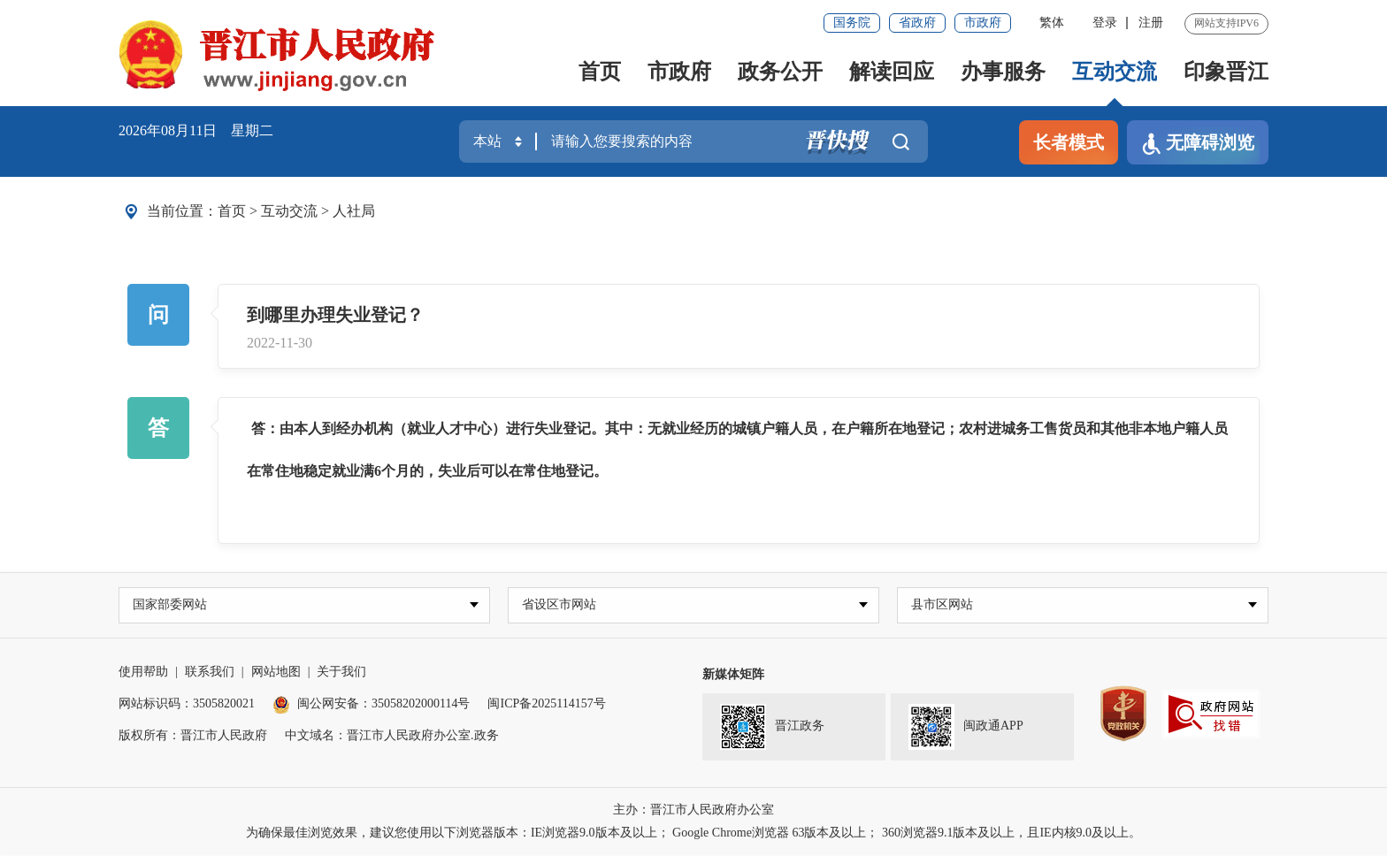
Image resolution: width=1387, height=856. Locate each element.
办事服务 (1003, 71)
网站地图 (276, 672)
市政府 (982, 22)
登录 (1104, 22)
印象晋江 (1226, 71)
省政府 (917, 22)
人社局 (354, 210)
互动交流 (1114, 71)
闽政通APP (965, 728)
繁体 (1051, 22)
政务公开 (780, 71)
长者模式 (1068, 142)
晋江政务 (772, 728)
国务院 (851, 22)
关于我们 (341, 672)
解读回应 (891, 71)
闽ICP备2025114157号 (546, 704)
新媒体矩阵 (733, 675)
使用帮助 (143, 672)
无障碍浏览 (1197, 144)
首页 (600, 71)
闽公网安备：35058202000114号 (371, 704)
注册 (1150, 22)
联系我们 (209, 672)
